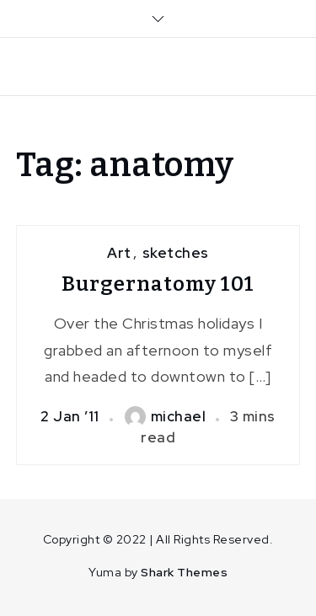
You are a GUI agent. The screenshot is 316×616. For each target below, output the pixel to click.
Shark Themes (184, 572)
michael (165, 416)
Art (119, 253)
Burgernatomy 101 (158, 284)
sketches (175, 253)
